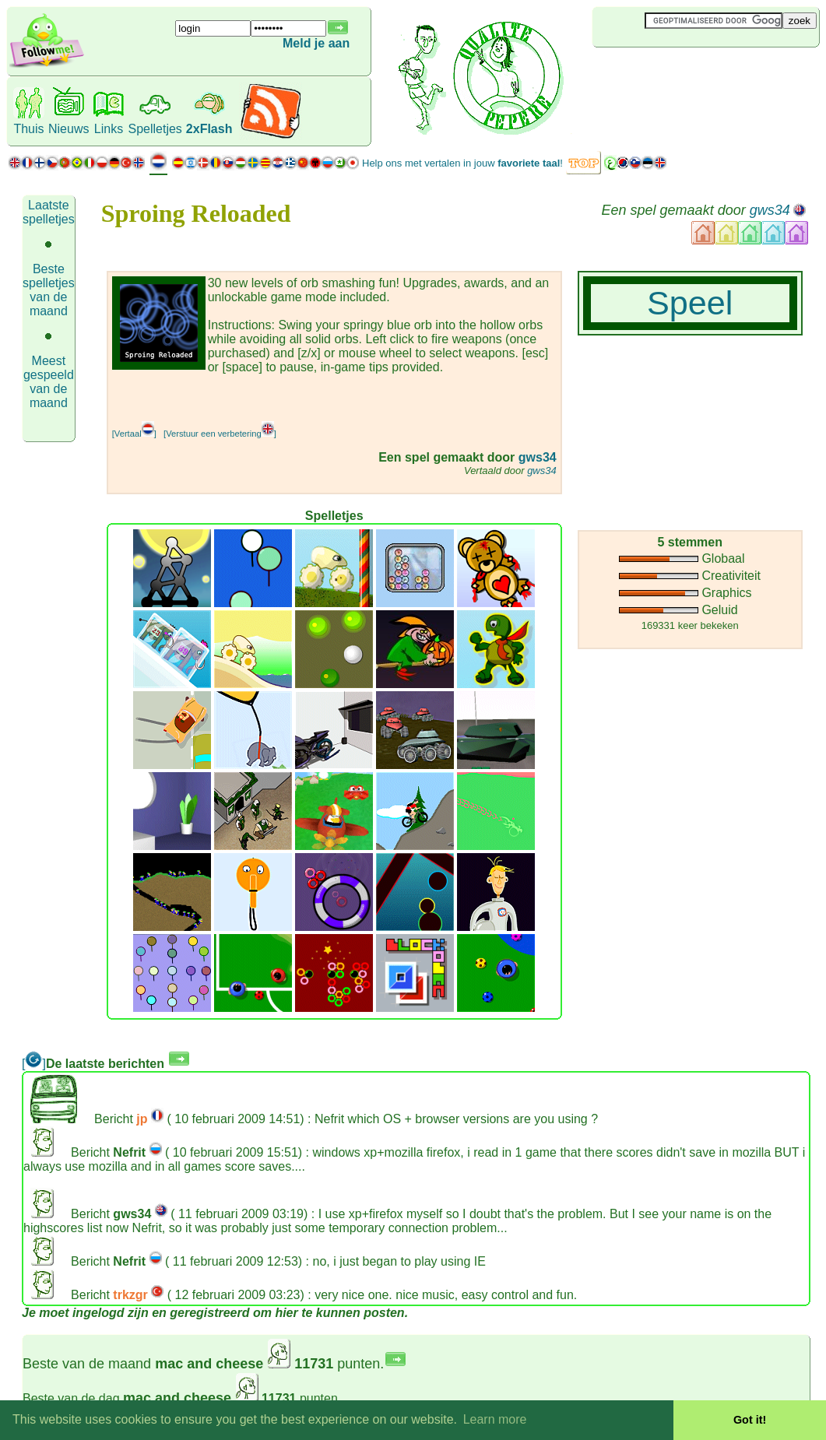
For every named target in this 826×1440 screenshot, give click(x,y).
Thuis (28, 128)
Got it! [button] (749, 1420)
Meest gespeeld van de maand (48, 381)
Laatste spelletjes (49, 212)
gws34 (770, 210)
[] (34, 1063)
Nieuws (68, 128)
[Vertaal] (134, 433)
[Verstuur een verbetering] (219, 433)
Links (108, 128)
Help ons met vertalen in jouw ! (462, 163)
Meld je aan (316, 43)
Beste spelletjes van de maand (49, 290)
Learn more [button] (495, 1419)
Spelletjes (154, 128)
